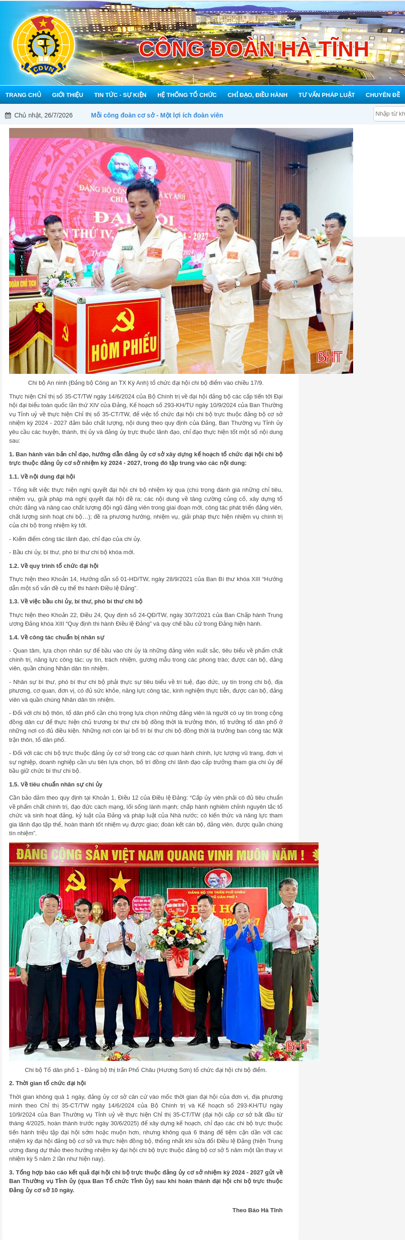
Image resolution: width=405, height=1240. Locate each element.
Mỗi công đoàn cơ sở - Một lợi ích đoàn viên (157, 115)
